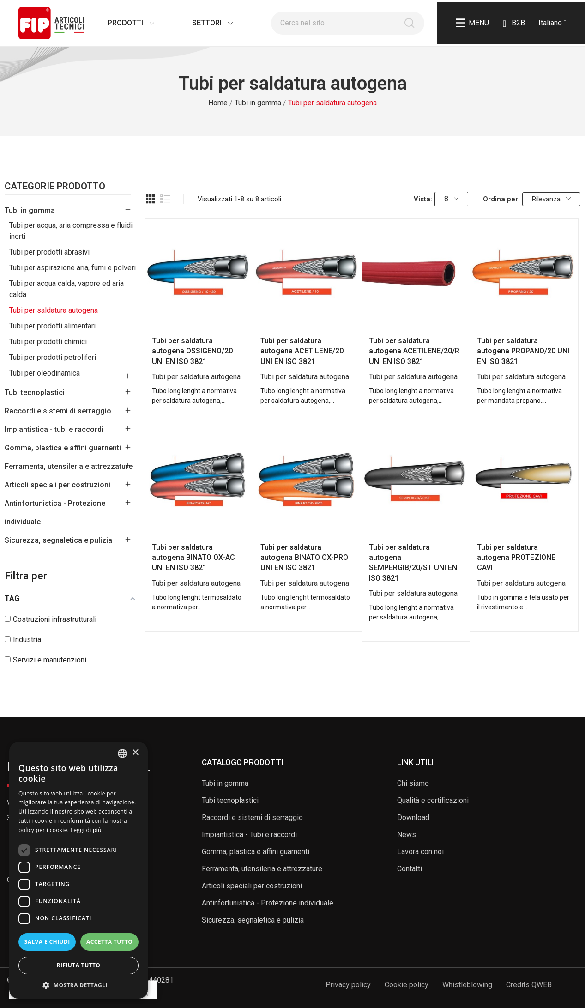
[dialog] (78, 870)
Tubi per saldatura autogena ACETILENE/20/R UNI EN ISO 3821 (414, 351)
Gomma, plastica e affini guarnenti (63, 447)
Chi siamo (413, 783)
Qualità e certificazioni (433, 800)
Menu (472, 23)
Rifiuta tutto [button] (79, 965)
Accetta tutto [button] (109, 942)
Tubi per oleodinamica (44, 373)
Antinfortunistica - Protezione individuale (55, 512)
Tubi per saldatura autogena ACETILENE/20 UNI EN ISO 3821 (302, 351)
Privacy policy (348, 984)
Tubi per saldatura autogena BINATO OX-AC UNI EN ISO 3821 (193, 557)
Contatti (409, 868)
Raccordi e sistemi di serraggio (58, 411)
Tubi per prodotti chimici (48, 341)
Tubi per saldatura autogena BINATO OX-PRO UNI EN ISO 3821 (304, 557)
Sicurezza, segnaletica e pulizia (58, 540)
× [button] (135, 752)
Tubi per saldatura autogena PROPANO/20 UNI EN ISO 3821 (523, 351)
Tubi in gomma (30, 210)
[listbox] (122, 753)
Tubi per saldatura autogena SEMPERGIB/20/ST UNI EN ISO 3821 (413, 563)
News (406, 834)
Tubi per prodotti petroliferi (52, 357)
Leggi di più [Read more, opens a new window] (86, 830)
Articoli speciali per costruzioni (57, 484)
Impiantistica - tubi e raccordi (54, 429)
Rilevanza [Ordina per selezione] (551, 199)
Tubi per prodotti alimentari (52, 326)
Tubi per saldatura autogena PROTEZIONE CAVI (516, 557)
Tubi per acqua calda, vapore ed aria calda (66, 289)
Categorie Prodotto (55, 187)
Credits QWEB (529, 984)
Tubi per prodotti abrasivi (49, 252)
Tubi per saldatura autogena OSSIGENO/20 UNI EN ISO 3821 (192, 351)
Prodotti (121, 22)
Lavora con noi (420, 851)
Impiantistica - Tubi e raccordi (249, 834)
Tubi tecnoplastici (35, 392)
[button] (78, 985)
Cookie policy (406, 984)
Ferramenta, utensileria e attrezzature (69, 466)
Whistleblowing (467, 984)
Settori (203, 22)
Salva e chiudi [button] (47, 942)
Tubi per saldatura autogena (53, 310)
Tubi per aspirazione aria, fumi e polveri (72, 267)
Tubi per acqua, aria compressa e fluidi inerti (71, 231)
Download (413, 817)
